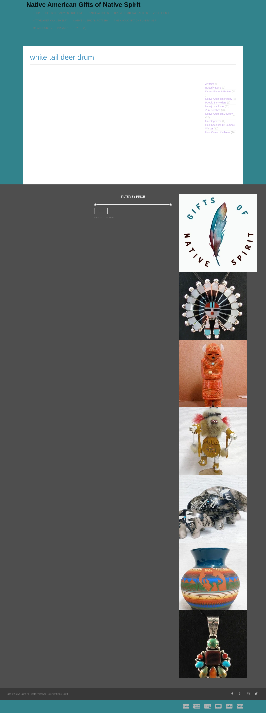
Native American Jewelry (50, 4)
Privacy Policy (67, 12)
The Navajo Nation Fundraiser (135, 4)
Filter (100, 210)
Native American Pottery (90, 4)
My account (42, 12)
